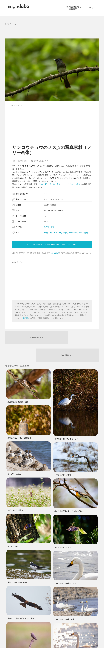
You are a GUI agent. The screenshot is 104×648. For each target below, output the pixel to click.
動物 (41, 184)
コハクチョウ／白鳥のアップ (65, 568)
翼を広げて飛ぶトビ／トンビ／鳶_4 (21, 603)
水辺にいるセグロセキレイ (18, 567)
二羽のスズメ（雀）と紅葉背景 (19, 423)
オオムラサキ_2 (13, 531)
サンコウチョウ (68, 184)
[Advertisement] (52, 31)
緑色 (78, 184)
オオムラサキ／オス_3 (62, 532)
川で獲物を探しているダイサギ (66, 424)
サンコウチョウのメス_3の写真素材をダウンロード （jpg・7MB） (52, 244)
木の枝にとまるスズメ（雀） (18, 387)
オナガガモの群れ (14, 459)
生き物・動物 (49, 227)
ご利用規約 (55, 253)
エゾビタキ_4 (13, 640)
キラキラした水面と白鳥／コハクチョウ (69, 640)
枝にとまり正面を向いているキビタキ (68, 496)
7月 (49, 184)
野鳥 (58, 184)
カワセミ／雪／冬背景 (62, 460)
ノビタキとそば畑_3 (15, 495)
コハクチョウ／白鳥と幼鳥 (64, 604)
